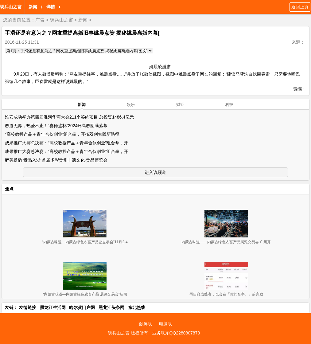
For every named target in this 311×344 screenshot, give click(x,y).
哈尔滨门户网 (82, 307)
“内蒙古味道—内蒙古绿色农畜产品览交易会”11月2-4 (85, 242)
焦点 (9, 188)
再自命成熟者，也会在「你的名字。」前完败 (226, 294)
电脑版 (165, 323)
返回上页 (300, 6)
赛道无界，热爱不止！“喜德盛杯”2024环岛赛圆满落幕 (56, 125)
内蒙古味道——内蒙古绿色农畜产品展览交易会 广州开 (226, 242)
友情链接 (27, 307)
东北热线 (136, 307)
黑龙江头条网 (111, 307)
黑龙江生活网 (53, 307)
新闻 (33, 6)
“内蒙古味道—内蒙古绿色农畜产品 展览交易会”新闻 (85, 294)
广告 (40, 19)
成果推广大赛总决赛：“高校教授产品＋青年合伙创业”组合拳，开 (66, 142)
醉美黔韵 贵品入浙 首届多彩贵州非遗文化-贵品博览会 (56, 160)
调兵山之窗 (10, 6)
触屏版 (145, 323)
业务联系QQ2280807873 (176, 332)
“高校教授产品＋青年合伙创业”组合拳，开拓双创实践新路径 (62, 134)
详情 (50, 6)
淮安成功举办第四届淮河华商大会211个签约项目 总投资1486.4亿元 (69, 117)
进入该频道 (155, 172)
